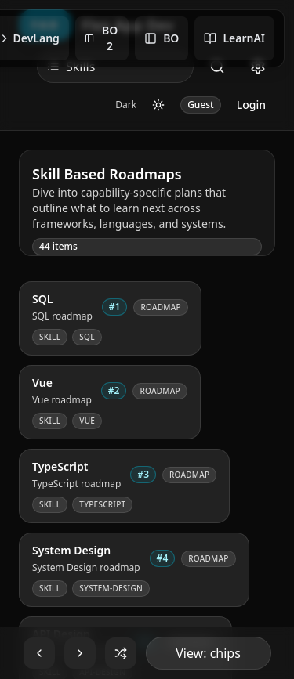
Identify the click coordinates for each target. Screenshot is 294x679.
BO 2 (101, 38)
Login (251, 104)
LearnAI (234, 38)
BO (161, 38)
